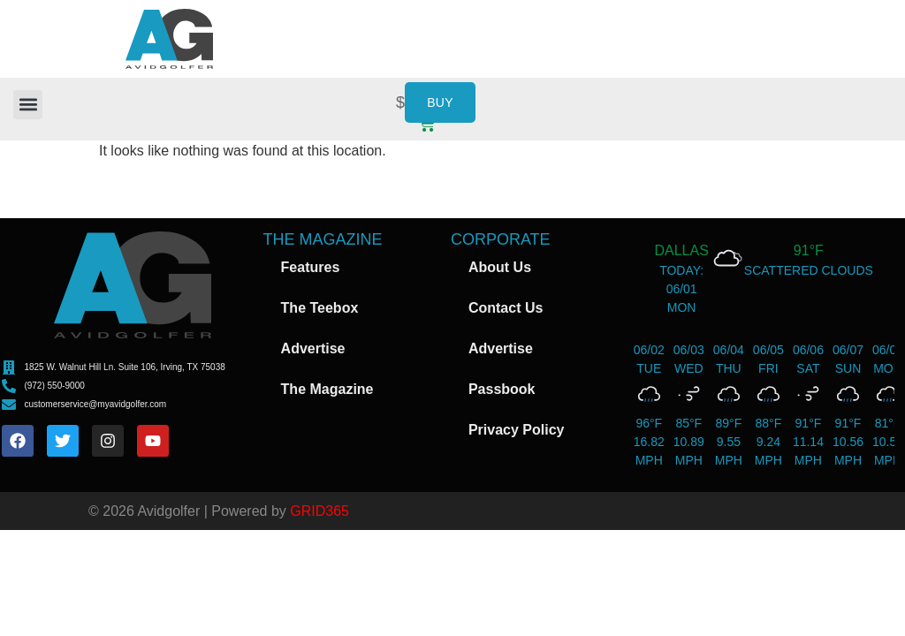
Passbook (502, 389)
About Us (499, 267)
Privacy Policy (516, 429)
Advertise (313, 348)
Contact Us (505, 307)
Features (310, 267)
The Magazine (327, 389)
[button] (27, 104)
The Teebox (320, 307)
